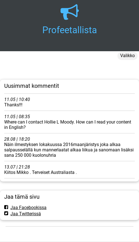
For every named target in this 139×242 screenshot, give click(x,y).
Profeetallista (69, 29)
